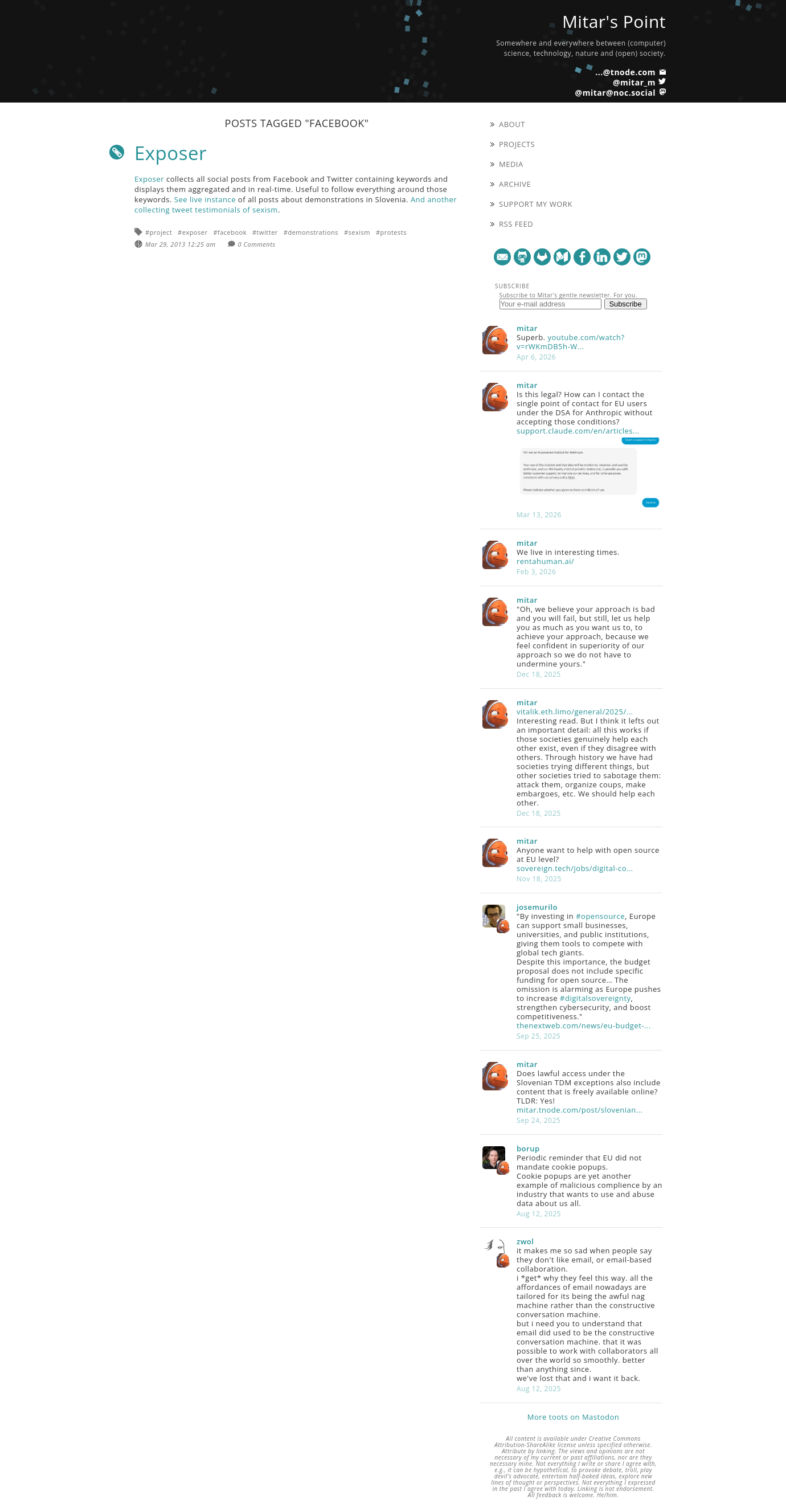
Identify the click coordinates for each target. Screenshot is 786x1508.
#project (158, 232)
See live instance (205, 199)
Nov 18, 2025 (539, 879)
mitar (527, 328)
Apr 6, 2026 (536, 357)
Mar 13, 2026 (539, 515)
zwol (525, 1241)
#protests (391, 232)
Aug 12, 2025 (539, 1214)
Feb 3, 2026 (536, 572)
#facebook (230, 232)
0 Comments (257, 244)
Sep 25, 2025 (538, 1036)
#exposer (192, 232)
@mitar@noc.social (615, 92)
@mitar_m (634, 82)
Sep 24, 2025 (538, 1120)
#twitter (265, 232)
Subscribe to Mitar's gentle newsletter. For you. (568, 295)
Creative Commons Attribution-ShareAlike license (567, 1442)
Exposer (170, 153)
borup (528, 1148)
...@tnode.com (625, 72)
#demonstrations (311, 232)
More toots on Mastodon (573, 1417)
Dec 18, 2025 (539, 674)
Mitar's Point (614, 21)
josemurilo (537, 907)
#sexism (357, 232)
